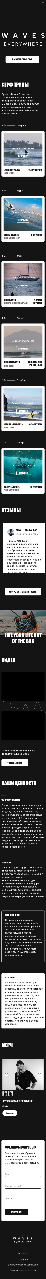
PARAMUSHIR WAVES (13, 424)
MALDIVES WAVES (12, 486)
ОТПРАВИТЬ (16, 1212)
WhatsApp (23, 1253)
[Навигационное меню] (43, 3)
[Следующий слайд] (39, 1074)
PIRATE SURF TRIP (11, 489)
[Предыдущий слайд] (6, 1074)
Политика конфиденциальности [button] (23, 1270)
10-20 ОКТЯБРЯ (35, 424)
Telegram (23, 1259)
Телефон (9, 1198)
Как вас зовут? (13, 1186)
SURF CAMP (9, 427)
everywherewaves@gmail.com (23, 1264)
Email (8, 1174)
